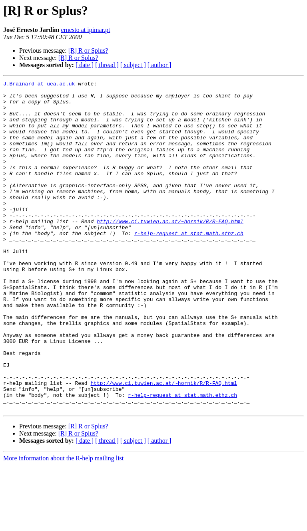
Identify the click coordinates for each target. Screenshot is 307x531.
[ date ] (85, 64)
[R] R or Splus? (88, 50)
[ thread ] (107, 64)
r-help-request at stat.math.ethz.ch (188, 264)
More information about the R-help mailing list (63, 524)
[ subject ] (133, 64)
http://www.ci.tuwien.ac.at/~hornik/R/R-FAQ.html (170, 250)
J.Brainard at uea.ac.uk (39, 84)
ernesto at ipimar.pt (85, 29)
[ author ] (159, 64)
